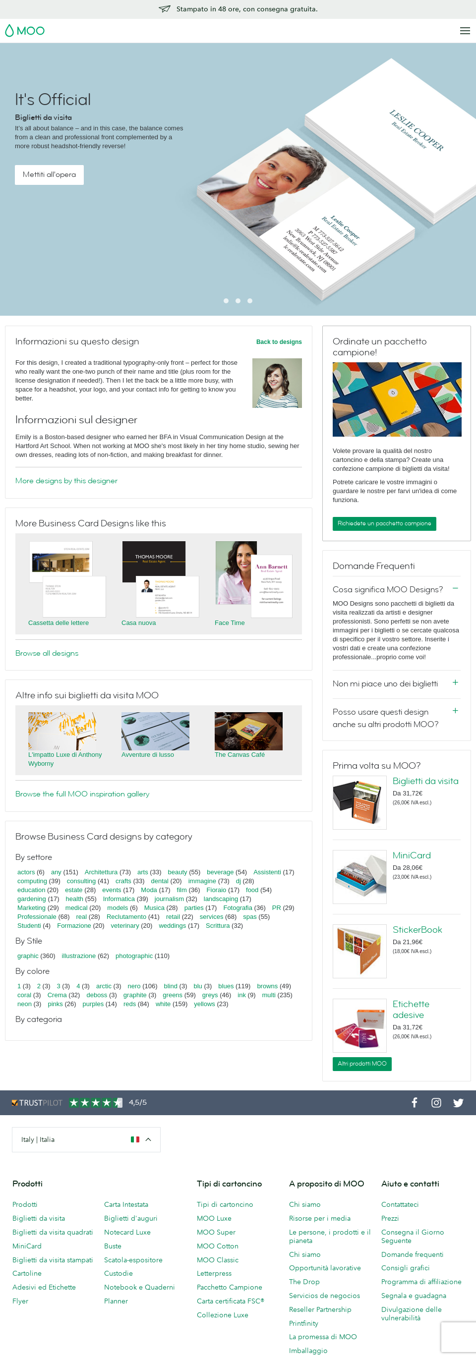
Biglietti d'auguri (131, 1218)
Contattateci (400, 1204)
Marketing (31, 907)
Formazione (74, 925)
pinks (55, 1004)
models (117, 907)
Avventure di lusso (147, 754)
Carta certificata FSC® (230, 1301)
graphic (28, 956)
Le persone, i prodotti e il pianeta (330, 1236)
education (31, 890)
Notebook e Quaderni (139, 1287)
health (74, 899)
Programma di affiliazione (421, 1281)
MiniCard (412, 855)
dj (238, 881)
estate (73, 890)
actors (26, 872)
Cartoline (27, 1273)
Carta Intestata (126, 1204)
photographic (134, 956)
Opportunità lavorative (325, 1267)
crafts (123, 881)
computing (32, 881)
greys (210, 995)
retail (173, 916)
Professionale (37, 916)
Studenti (29, 925)
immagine (202, 881)
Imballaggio (308, 1350)
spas (249, 916)
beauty (177, 872)
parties (194, 907)
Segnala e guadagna (413, 1295)
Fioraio (217, 890)
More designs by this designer (66, 480)
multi (268, 995)
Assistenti (267, 872)
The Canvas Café (240, 754)
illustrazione (79, 956)
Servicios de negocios (324, 1295)
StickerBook (417, 930)
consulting (81, 881)
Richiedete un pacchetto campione (384, 523)
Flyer (20, 1301)
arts (142, 872)
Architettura (101, 872)
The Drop (304, 1281)
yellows (204, 1004)
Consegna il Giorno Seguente (412, 1236)
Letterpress (214, 1273)
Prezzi (390, 1218)
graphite (135, 995)
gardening (31, 899)
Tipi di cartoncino (225, 1204)
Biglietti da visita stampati (52, 1259)
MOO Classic (217, 1259)
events (111, 890)
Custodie (118, 1273)
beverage (220, 872)
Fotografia (237, 907)
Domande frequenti (412, 1254)
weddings (172, 925)
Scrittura (218, 925)
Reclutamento (126, 916)
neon (24, 1004)
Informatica (119, 899)
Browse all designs (46, 653)
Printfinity (303, 1323)
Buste (112, 1246)
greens (172, 995)
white (163, 1004)
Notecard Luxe (127, 1232)
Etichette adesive (411, 1009)
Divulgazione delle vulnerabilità (411, 1313)
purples (93, 1004)
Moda (149, 890)
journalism (169, 899)
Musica (155, 907)
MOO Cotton (217, 1246)
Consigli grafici (405, 1267)
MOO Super (216, 1232)
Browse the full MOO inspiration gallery (82, 794)
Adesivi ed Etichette (44, 1287)
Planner (116, 1301)
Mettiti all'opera (49, 174)
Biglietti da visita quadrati (52, 1232)
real (81, 916)
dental (160, 881)
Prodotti (25, 1204)
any (56, 872)
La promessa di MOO (323, 1336)
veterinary (125, 925)
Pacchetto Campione (229, 1287)
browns (267, 986)
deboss (96, 995)
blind (171, 986)
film (182, 890)
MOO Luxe (214, 1218)
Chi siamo (305, 1204)
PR (276, 907)
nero (134, 986)
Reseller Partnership (320, 1309)
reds (129, 1004)
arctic (104, 986)
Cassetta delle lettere (58, 622)
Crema (57, 995)
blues (226, 986)
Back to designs (279, 342)
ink (242, 995)
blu (197, 986)
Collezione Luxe (222, 1314)
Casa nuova (138, 622)
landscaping (221, 899)
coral (24, 995)
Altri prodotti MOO (362, 1064)
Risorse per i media (320, 1218)
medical (76, 907)
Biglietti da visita (426, 781)
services (212, 916)
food (252, 890)
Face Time (230, 622)
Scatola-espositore (133, 1259)
